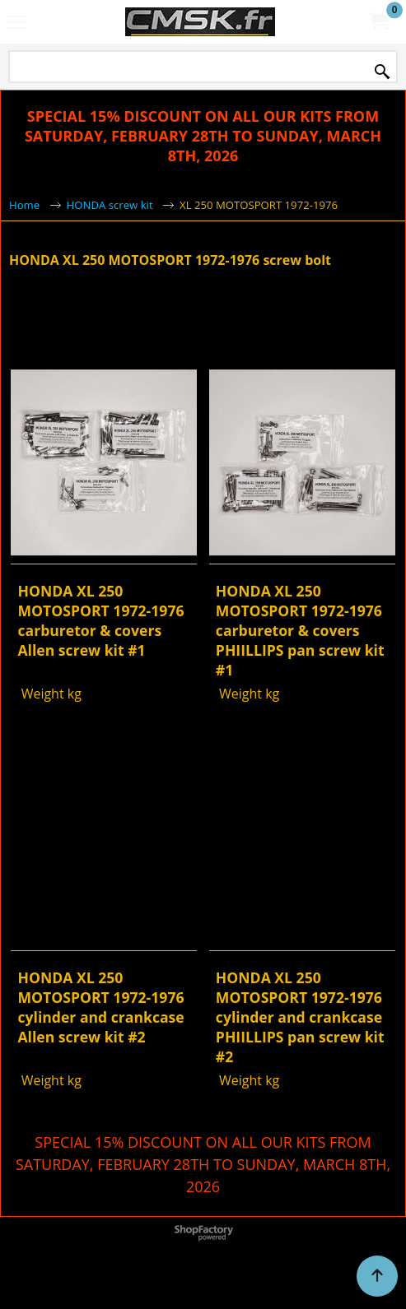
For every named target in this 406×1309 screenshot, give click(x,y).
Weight (40, 694)
